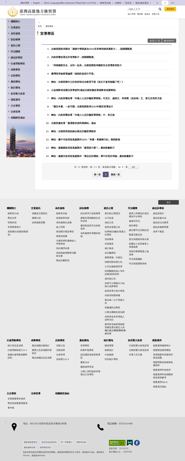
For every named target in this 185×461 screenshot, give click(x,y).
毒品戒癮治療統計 (41, 345)
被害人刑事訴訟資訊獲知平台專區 (139, 215)
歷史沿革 (12, 217)
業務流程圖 (61, 236)
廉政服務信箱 (29, 447)
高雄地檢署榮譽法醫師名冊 (66, 254)
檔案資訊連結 (159, 386)
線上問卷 (60, 227)
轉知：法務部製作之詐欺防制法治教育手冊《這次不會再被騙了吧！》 (87, 81)
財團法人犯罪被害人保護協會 (139, 245)
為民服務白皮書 (64, 222)
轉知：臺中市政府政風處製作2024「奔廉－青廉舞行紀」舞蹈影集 (85, 139)
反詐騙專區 (110, 252)
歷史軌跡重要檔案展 (18, 403)
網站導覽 (24, 2)
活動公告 (60, 345)
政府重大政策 (18, 93)
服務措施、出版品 (113, 257)
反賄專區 (15, 75)
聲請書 (140, 14)
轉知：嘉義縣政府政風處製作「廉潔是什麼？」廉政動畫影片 (83, 147)
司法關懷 (15, 51)
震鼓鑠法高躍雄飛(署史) (18, 233)
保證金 (147, 14)
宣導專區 (47, 33)
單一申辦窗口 (66, 442)
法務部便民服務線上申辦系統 (66, 242)
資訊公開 (15, 45)
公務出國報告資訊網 (115, 312)
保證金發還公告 (112, 227)
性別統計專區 (111, 359)
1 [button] (105, 174)
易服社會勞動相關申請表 (18, 356)
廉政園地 (15, 81)
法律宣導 (15, 111)
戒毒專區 (15, 69)
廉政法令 (84, 362)
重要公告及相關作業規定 (42, 351)
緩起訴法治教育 (161, 222)
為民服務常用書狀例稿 (90, 234)
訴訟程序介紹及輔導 (90, 213)
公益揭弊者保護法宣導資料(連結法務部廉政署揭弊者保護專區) (83, 90)
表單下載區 (158, 231)
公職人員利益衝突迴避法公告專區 (90, 373)
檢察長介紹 (13, 213)
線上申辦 (131, 14)
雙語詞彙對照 (62, 260)
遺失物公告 (110, 278)
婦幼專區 (133, 225)
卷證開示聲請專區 (65, 231)
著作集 (11, 407)
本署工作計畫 (135, 354)
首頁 (40, 26)
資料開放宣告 (45, 447)
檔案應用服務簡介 (162, 345)
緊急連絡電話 (142, 2)
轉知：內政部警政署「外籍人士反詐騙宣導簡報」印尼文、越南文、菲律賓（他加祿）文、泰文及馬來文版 (106, 98)
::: (6, 1)
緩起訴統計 (158, 213)
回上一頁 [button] (156, 40)
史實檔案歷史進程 (16, 398)
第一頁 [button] (97, 174)
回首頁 (128, 2)
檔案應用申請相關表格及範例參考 (163, 376)
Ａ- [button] (157, 2)
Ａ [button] (165, 2)
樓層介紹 (36, 217)
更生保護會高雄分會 (139, 239)
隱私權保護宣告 (30, 442)
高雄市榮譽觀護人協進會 (139, 253)
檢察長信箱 (105, 2)
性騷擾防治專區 (112, 307)
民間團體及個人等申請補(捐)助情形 (115, 272)
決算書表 (109, 243)
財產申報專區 (87, 350)
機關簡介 (15, 21)
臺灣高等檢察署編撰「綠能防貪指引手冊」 (73, 73)
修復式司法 (134, 221)
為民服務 (15, 33)
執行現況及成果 (15, 345)
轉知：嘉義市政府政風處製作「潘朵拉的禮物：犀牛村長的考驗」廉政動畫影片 (92, 156)
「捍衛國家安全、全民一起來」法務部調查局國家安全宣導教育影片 (86, 65)
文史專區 (15, 105)
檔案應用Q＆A (160, 382)
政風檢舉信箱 (62, 217)
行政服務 (109, 354)
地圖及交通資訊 (39, 213)
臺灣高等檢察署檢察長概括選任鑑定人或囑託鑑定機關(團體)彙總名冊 (115, 329)
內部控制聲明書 (112, 295)
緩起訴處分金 (159, 217)
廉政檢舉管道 (87, 366)
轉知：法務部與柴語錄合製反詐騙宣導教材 (73, 131)
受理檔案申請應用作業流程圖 (163, 356)
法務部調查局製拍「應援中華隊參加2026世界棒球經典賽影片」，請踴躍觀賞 (91, 48)
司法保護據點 (135, 259)
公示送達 (109, 217)
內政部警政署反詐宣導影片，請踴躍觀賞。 (73, 57)
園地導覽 (109, 345)
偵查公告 (155, 14)
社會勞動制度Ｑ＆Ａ (17, 350)
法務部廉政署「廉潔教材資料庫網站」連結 (73, 123)
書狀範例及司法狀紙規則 (90, 227)
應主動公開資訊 (112, 213)
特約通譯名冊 (62, 248)
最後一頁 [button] (115, 174)
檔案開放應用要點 (162, 350)
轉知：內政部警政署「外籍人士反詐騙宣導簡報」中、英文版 (83, 114)
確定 (133, 167)
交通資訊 (15, 27)
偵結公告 (109, 222)
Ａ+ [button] (172, 2)
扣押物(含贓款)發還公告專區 (115, 233)
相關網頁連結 (18, 117)
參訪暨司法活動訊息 (139, 230)
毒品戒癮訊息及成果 (42, 357)
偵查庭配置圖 (38, 222)
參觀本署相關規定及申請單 (90, 219)
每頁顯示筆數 (109, 167)
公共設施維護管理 (113, 266)
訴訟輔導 (15, 39)
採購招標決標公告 (113, 261)
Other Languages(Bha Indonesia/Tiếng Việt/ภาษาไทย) (70, 2)
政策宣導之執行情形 (115, 290)
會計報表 (109, 248)
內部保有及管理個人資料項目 (115, 318)
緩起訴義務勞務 (161, 227)
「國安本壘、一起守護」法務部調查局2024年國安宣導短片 (82, 106)
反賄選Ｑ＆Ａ (62, 359)
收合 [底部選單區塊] (168, 202)
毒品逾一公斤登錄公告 (115, 301)
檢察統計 (109, 350)
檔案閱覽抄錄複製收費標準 (163, 364)
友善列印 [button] (170, 40)
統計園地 (15, 87)
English (36, 2)
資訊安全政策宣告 (49, 442)
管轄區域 (12, 222)
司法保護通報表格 (138, 263)
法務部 (118, 2)
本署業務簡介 (14, 227)
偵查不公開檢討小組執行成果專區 (115, 284)
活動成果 (60, 350)
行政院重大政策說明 (139, 345)
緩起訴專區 (16, 57)
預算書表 (109, 239)
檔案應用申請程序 (162, 369)
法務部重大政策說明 (139, 350)
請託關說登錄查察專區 (90, 356)
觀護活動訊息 (135, 234)
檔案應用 (15, 99)
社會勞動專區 (18, 63)
